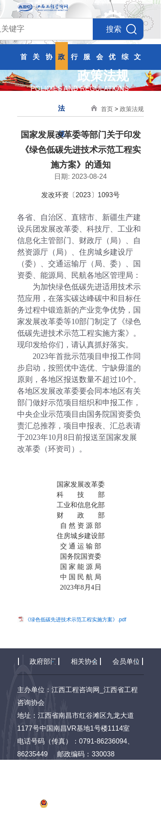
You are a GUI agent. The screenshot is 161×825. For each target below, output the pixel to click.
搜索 (121, 29)
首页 (107, 108)
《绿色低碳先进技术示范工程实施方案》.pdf (75, 619)
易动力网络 (85, 818)
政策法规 (132, 108)
